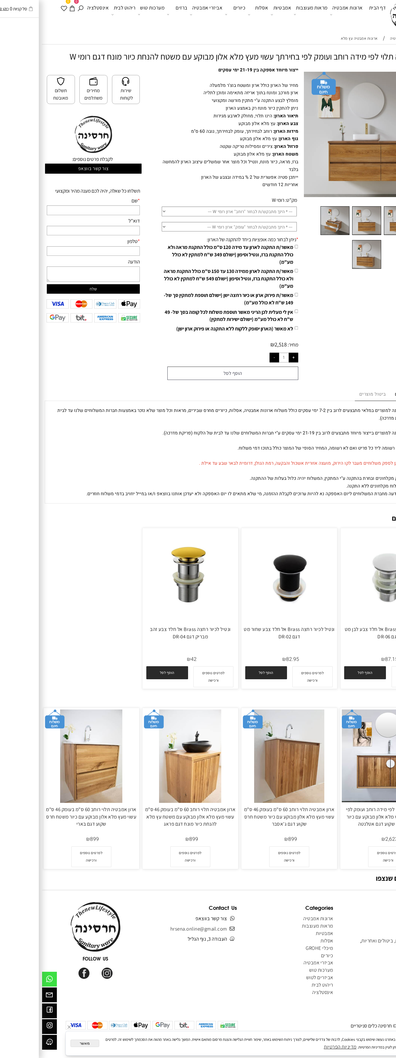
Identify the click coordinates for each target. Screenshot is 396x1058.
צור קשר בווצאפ (51, 168)
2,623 (350, 839)
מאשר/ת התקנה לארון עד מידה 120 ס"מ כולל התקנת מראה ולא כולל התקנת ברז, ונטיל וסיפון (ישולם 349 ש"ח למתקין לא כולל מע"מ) (188, 254)
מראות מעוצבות (269, 14)
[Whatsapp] (8, 980)
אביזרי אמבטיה (164, 14)
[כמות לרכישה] (242, 357)
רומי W (236, 199)
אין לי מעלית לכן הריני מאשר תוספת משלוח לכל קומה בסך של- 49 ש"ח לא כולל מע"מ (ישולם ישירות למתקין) (187, 316)
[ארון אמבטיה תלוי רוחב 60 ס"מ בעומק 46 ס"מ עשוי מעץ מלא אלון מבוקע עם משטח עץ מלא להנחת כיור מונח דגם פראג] (148, 801)
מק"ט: (249, 199)
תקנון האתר (376, 933)
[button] (323, 672)
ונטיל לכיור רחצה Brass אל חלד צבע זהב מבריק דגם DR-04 (148, 633)
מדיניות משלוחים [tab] (370, 394)
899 (250, 839)
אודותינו (380, 925)
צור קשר (379, 947)
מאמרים (379, 955)
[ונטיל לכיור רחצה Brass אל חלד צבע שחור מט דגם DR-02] (247, 620)
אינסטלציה (56, 14)
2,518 (239, 344)
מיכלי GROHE (277, 947)
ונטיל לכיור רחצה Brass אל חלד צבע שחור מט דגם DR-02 (247, 633)
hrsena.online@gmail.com (157, 928)
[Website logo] (362, 15)
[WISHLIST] (22, 14)
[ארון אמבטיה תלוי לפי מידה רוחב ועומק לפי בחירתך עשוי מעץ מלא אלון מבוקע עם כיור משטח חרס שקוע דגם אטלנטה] (346, 800)
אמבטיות (239, 14)
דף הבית (335, 14)
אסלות (216, 14)
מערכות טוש (109, 14)
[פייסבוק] (8, 1012)
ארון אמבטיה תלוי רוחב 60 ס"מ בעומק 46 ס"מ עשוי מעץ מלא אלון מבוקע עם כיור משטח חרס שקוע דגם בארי (49, 816)
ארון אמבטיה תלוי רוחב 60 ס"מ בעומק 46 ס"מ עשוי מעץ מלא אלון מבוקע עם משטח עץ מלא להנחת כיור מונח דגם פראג (148, 816)
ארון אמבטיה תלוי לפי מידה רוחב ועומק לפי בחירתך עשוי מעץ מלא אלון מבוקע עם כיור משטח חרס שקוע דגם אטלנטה (346, 816)
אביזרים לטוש (277, 977)
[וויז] (8, 1043)
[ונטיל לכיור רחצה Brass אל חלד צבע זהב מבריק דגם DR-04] (148, 618)
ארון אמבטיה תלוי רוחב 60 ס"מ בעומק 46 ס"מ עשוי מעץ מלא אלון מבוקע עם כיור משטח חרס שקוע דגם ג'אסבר (247, 816)
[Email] (8, 996)
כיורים (193, 14)
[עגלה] (30, 14)
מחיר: (250, 344)
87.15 (349, 659)
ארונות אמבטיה (304, 14)
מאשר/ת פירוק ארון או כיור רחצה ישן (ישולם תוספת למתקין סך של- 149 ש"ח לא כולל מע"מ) (186, 299)
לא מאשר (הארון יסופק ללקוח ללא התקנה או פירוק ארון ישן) (192, 328)
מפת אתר (378, 962)
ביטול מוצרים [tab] (331, 394)
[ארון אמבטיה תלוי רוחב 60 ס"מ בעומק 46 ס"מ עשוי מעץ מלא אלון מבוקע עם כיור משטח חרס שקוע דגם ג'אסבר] (247, 801)
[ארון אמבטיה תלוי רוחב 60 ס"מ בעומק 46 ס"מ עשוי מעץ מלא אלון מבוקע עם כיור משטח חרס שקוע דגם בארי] (49, 801)
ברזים (135, 14)
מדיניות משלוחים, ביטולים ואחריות (353, 940)
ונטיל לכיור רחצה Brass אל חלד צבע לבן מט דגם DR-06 (346, 633)
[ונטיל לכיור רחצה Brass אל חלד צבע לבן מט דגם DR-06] (346, 620)
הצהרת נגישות (374, 969)
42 (152, 659)
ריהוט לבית (82, 14)
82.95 (250, 659)
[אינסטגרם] (8, 1028)
